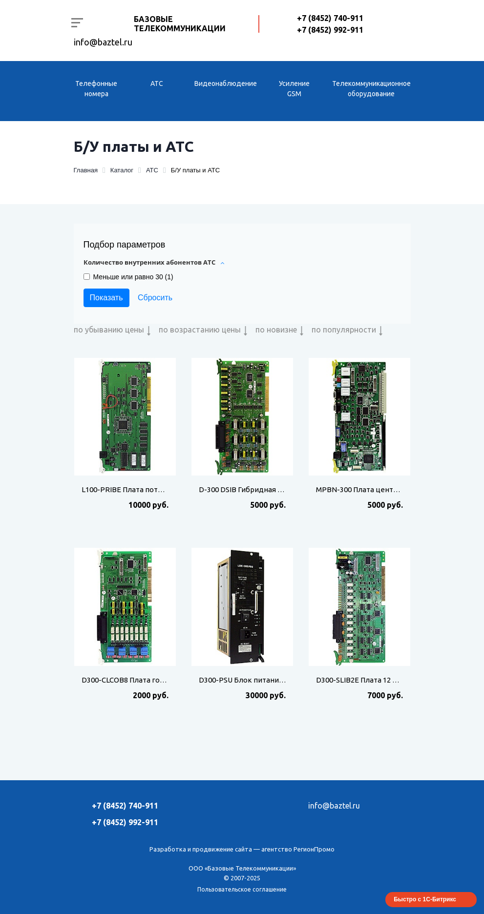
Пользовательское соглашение (242, 889)
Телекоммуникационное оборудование (371, 89)
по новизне (276, 329)
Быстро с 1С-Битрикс (425, 899)
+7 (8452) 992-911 (330, 29)
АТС (156, 83)
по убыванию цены (109, 329)
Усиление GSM (294, 89)
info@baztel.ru (103, 42)
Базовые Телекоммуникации (180, 24)
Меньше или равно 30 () (133, 277)
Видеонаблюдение (225, 83)
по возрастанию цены (200, 329)
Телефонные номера (96, 89)
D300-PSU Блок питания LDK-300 (256, 680)
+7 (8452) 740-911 (330, 18)
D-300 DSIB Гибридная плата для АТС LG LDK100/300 (289, 489)
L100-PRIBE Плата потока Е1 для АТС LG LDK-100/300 (173, 489)
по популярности (344, 329)
